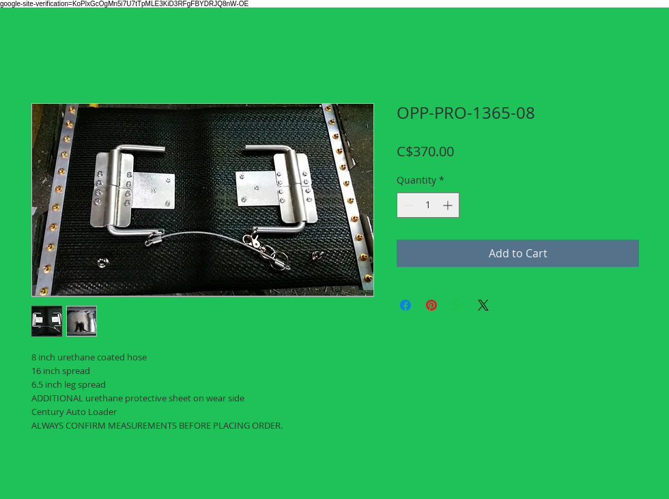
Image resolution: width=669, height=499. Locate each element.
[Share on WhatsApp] (457, 305)
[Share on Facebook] (405, 305)
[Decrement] (407, 205)
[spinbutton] (428, 205)
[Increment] (448, 205)
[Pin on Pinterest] (431, 305)
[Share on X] (483, 305)
